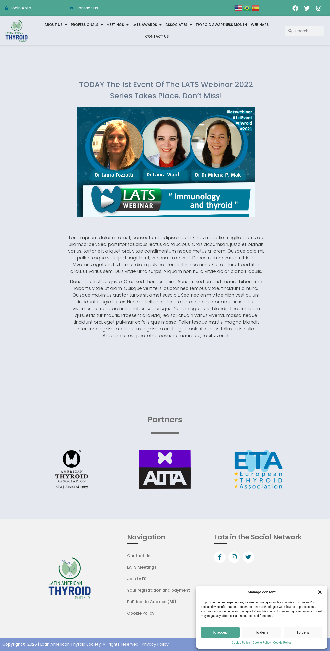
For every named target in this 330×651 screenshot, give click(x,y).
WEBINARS (260, 24)
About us (55, 25)
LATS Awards (147, 25)
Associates (179, 25)
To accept (220, 632)
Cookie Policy (241, 642)
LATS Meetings (141, 567)
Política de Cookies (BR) (151, 602)
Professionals (87, 25)
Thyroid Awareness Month (221, 24)
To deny (261, 632)
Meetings (118, 25)
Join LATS (136, 579)
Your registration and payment (158, 590)
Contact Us (157, 36)
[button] (320, 592)
